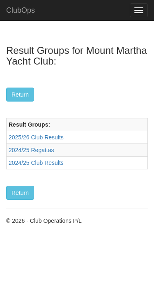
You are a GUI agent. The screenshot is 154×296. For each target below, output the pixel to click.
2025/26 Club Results (36, 137)
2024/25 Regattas (31, 150)
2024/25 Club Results (36, 163)
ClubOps (20, 10)
